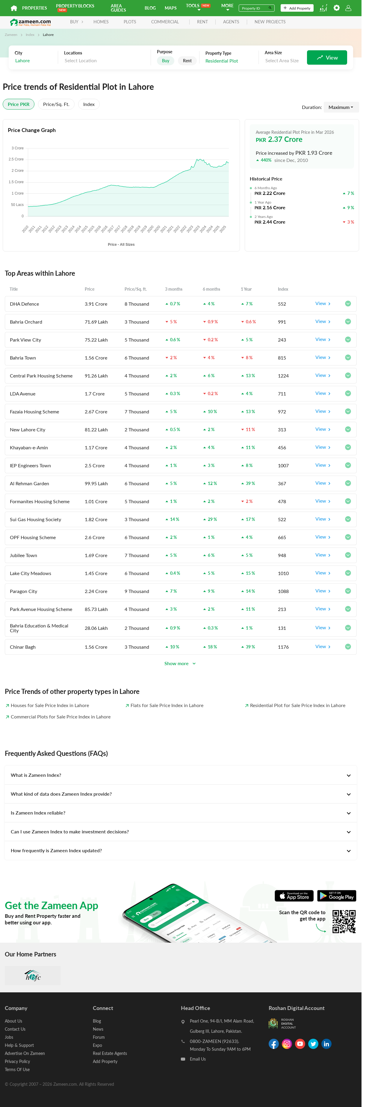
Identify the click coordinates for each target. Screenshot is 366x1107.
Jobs (9, 1037)
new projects (270, 22)
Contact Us (15, 1029)
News (98, 1029)
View (323, 304)
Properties (34, 8)
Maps (171, 8)
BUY (77, 22)
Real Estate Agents (110, 1053)
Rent (187, 60)
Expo (97, 1045)
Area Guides (118, 8)
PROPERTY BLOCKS (75, 7)
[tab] (181, 775)
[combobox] (35, 60)
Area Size (273, 53)
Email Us (198, 1059)
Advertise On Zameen (25, 1053)
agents (231, 22)
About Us (13, 1021)
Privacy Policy (17, 1061)
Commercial (165, 22)
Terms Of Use (17, 1069)
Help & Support (19, 1045)
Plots (130, 22)
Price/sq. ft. (56, 104)
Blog (150, 8)
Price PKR (18, 104)
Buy (165, 60)
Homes (101, 22)
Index (30, 34)
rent (202, 22)
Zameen (11, 34)
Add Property (297, 8)
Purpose (164, 52)
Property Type (218, 53)
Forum (99, 1037)
